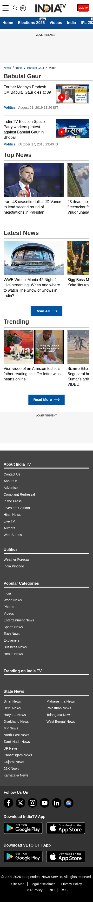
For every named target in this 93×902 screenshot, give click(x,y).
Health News (13, 654)
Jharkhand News (16, 721)
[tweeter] (20, 803)
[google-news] (68, 803)
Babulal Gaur (35, 68)
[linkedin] (56, 803)
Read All (46, 311)
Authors (9, 528)
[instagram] (32, 803)
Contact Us (12, 474)
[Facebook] (8, 803)
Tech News (12, 634)
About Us (11, 481)
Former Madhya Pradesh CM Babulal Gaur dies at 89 (27, 89)
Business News (15, 647)
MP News (11, 728)
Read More (46, 400)
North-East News (16, 735)
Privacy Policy (71, 884)
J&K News (11, 768)
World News (13, 600)
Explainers (11, 640)
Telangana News (59, 715)
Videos (56, 23)
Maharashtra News (60, 701)
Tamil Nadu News (17, 742)
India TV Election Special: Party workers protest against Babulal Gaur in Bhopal (25, 129)
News (7, 68)
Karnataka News (16, 775)
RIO (52, 890)
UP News (11, 748)
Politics (10, 107)
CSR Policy (34, 890)
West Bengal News (60, 721)
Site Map (17, 884)
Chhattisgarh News (18, 755)
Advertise (11, 488)
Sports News (13, 627)
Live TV (9, 521)
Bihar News (12, 701)
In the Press (13, 501)
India (71, 23)
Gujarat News (14, 762)
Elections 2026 (31, 23)
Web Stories (13, 535)
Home (7, 23)
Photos (9, 607)
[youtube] (44, 803)
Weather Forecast (17, 559)
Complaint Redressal (19, 494)
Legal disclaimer (42, 884)
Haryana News (15, 715)
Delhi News (12, 708)
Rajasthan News (58, 708)
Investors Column (17, 508)
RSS (63, 890)
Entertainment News (19, 620)
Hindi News (12, 515)
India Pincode (14, 566)
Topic (19, 68)
